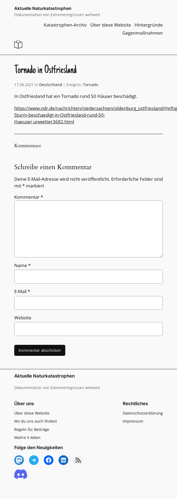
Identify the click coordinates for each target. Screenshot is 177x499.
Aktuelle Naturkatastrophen (42, 8)
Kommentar (28, 197)
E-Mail (22, 291)
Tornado (90, 84)
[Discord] (20, 474)
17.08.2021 (24, 84)
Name (22, 265)
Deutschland (50, 84)
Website (22, 318)
